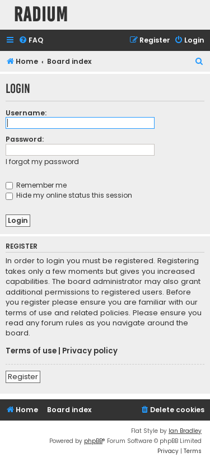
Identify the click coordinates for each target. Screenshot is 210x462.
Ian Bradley (185, 431)
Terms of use (31, 351)
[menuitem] (30, 40)
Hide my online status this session (69, 195)
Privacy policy (90, 351)
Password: (25, 139)
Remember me (36, 185)
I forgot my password (42, 161)
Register (23, 376)
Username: (26, 113)
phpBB (93, 441)
